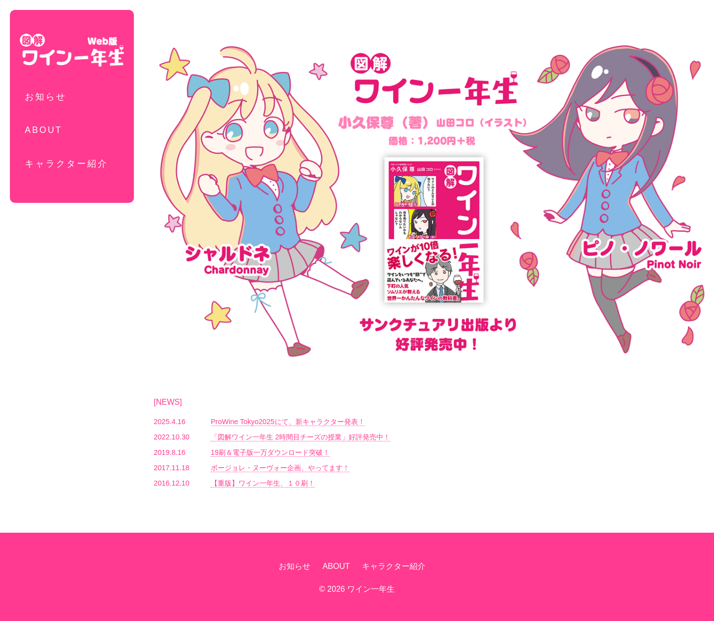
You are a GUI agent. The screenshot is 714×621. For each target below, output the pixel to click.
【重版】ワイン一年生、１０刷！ (263, 483)
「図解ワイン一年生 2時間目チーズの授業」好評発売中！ (300, 437)
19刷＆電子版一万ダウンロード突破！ (270, 452)
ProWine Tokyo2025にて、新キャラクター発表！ (288, 422)
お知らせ (45, 97)
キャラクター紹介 (66, 164)
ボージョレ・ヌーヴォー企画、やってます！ (280, 468)
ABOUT (43, 130)
